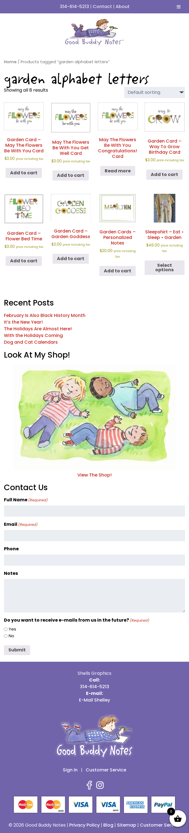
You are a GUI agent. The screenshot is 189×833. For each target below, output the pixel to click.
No (11, 636)
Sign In (70, 770)
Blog (108, 825)
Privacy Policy (84, 825)
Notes (11, 573)
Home (10, 62)
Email (21, 524)
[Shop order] (154, 92)
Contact (102, 6)
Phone (11, 549)
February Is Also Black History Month (44, 315)
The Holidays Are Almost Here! (38, 329)
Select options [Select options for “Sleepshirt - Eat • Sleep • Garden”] (164, 267)
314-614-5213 (74, 6)
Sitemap (126, 825)
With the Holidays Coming (33, 335)
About (123, 6)
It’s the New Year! (23, 322)
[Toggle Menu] (178, 6)
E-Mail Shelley (94, 700)
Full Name (26, 500)
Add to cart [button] (23, 173)
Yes (12, 629)
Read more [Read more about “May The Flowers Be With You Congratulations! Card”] (118, 171)
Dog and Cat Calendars (31, 342)
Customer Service (106, 770)
